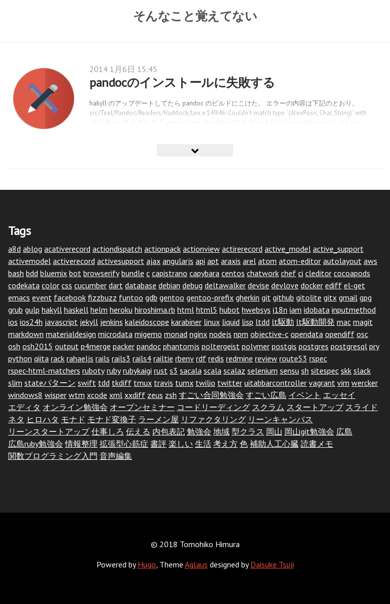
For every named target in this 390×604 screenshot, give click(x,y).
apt (213, 261)
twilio (205, 383)
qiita (41, 358)
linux (212, 322)
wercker (364, 383)
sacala (191, 370)
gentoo (171, 297)
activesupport (120, 261)
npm (241, 334)
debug (192, 285)
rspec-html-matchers (44, 370)
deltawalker (225, 285)
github (283, 297)
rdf (201, 358)
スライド (361, 407)
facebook (70, 297)
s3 (174, 370)
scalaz (234, 370)
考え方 (225, 444)
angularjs (177, 261)
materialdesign (71, 334)
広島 (344, 431)
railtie (163, 358)
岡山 (274, 431)
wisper (56, 395)
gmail (348, 297)
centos (233, 273)
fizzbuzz (102, 297)
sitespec (325, 370)
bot (75, 273)
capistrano (169, 273)
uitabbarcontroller (275, 383)
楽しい (181, 444)
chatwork (263, 273)
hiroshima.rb (155, 310)
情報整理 (81, 444)
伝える (138, 431)
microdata (115, 334)
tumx (184, 383)
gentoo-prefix (210, 297)
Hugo (147, 564)
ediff (333, 285)
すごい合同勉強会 (211, 395)
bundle (132, 273)
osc (362, 334)
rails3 (121, 358)
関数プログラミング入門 (53, 456)
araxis (231, 261)
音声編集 (116, 456)
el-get (354, 285)
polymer (256, 346)
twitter (229, 383)
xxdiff (134, 395)
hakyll (52, 310)
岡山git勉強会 (309, 431)
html (185, 310)
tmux (143, 383)
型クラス (248, 431)
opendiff (339, 334)
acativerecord (67, 249)
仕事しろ (107, 431)
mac (344, 322)
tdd (104, 383)
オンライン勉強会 (75, 407)
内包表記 (168, 431)
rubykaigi (137, 370)
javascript (61, 322)
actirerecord (242, 249)
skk (346, 370)
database (140, 285)
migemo (148, 334)
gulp (32, 310)
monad (175, 334)
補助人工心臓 (274, 444)
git (266, 297)
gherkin (247, 297)
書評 (158, 444)
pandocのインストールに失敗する (182, 82)
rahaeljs (80, 358)
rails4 (142, 358)
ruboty (93, 370)
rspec (318, 358)
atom (267, 261)
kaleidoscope (147, 322)
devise (258, 285)
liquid (231, 322)
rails (102, 358)
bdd (32, 273)
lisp (247, 322)
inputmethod (354, 310)
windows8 (25, 395)
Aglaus (196, 564)
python (20, 358)
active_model (288, 249)
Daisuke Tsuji (272, 564)
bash (16, 273)
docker (312, 285)
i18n (280, 310)
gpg (366, 297)
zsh (171, 395)
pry (374, 346)
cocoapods (352, 273)
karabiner (186, 322)
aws (370, 261)
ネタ (16, 419)
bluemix (53, 273)
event (42, 297)
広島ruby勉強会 (35, 444)
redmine (239, 358)
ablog (32, 249)
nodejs (220, 334)
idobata (317, 310)
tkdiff (122, 383)
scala (212, 370)
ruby (114, 370)
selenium (262, 370)
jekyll (89, 322)
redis (216, 358)
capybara (204, 273)
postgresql (349, 346)
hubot (229, 310)
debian (169, 285)
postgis (284, 346)
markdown (26, 334)
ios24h (31, 322)
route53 (293, 358)
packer (124, 346)
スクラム (268, 407)
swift (87, 383)
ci (300, 273)
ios (13, 322)
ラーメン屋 (158, 419)
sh (305, 370)
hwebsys (256, 310)
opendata (306, 334)
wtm (77, 395)
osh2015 (37, 346)
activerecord (74, 261)
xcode (97, 395)
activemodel (29, 261)
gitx (330, 297)
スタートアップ (314, 407)
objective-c (269, 334)
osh (14, 346)
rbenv (184, 358)
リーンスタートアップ (48, 431)
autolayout (342, 261)
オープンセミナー (142, 407)
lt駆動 (283, 322)
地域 (221, 431)
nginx (198, 334)
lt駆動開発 (315, 322)
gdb (151, 297)
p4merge (96, 346)
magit (363, 322)
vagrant (322, 383)
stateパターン (50, 383)
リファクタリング (213, 419)
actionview (201, 249)
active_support (338, 249)
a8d (14, 249)
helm (99, 310)
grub (15, 310)
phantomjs (181, 346)
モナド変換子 (111, 419)
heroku (121, 310)
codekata (24, 285)
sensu (289, 370)
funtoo (131, 297)
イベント (304, 395)
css (66, 285)
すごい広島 (266, 395)
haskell (76, 310)
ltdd (262, 322)
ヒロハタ (42, 419)
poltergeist (221, 346)
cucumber (90, 285)
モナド (73, 419)
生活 (203, 444)
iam (295, 310)
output (67, 346)
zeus (155, 395)
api (200, 261)
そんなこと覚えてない (195, 15)
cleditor (318, 273)
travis (163, 383)
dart (116, 285)
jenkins (111, 322)
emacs (19, 297)
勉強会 (199, 431)
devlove (285, 285)
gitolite (308, 297)
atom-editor (300, 261)
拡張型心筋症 (124, 444)
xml (115, 395)
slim (15, 383)
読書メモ (317, 444)
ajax (153, 261)
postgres (314, 346)
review (266, 358)
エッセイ (339, 395)
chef (288, 273)
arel (249, 261)
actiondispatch (117, 249)
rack (57, 358)
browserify (101, 273)
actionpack (162, 249)
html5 (206, 310)
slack (362, 370)
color (50, 285)
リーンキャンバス (280, 419)
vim (343, 383)
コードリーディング (213, 407)
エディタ (24, 407)
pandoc (149, 346)
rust (161, 370)
